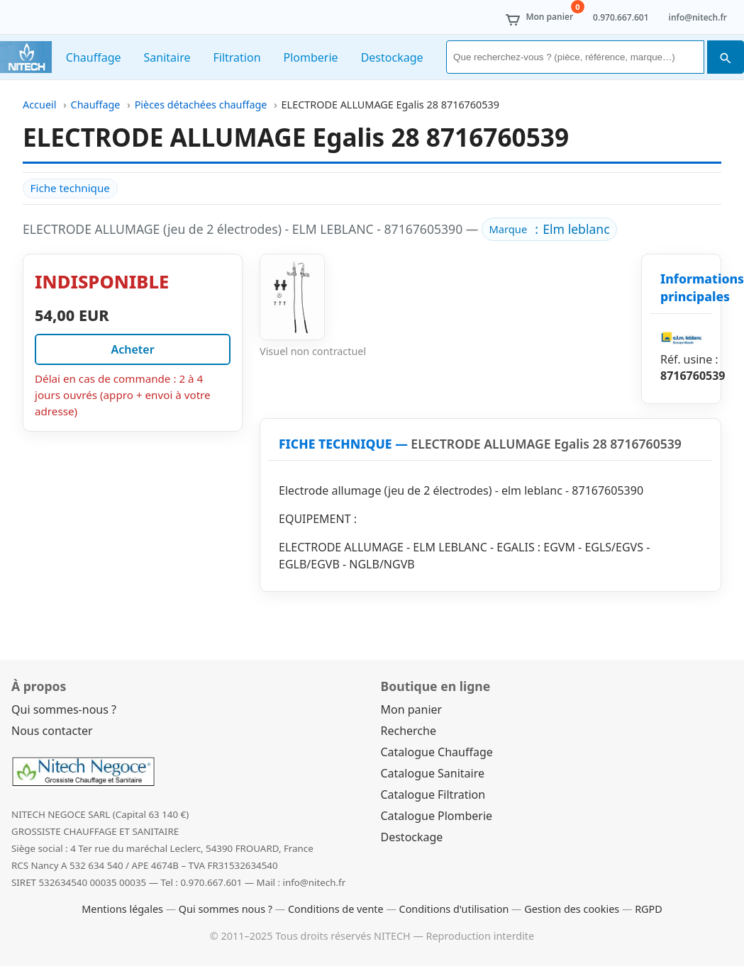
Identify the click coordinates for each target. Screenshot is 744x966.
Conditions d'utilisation (454, 909)
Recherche (408, 730)
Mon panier (412, 709)
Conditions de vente (336, 909)
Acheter (132, 349)
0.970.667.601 (620, 17)
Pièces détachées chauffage (201, 104)
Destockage (392, 57)
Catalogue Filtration (433, 794)
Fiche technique (70, 188)
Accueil (39, 104)
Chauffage (93, 57)
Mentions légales (122, 909)
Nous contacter (52, 730)
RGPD (648, 909)
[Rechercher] (575, 57)
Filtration (236, 57)
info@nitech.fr (698, 17)
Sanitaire (167, 57)
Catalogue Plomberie (437, 816)
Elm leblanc (576, 228)
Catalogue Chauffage (437, 752)
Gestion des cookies (571, 909)
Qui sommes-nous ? (63, 709)
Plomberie (311, 57)
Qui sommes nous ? (225, 909)
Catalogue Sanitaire (433, 773)
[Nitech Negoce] (26, 57)
